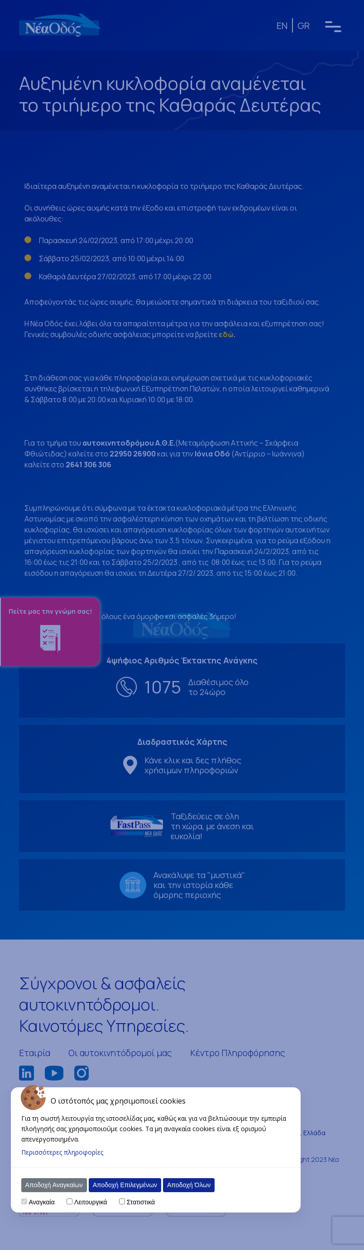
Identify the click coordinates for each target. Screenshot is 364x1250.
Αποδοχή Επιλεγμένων (125, 1185)
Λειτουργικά (90, 1202)
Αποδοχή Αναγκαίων (54, 1185)
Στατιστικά (141, 1202)
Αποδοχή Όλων (189, 1185)
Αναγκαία (42, 1202)
